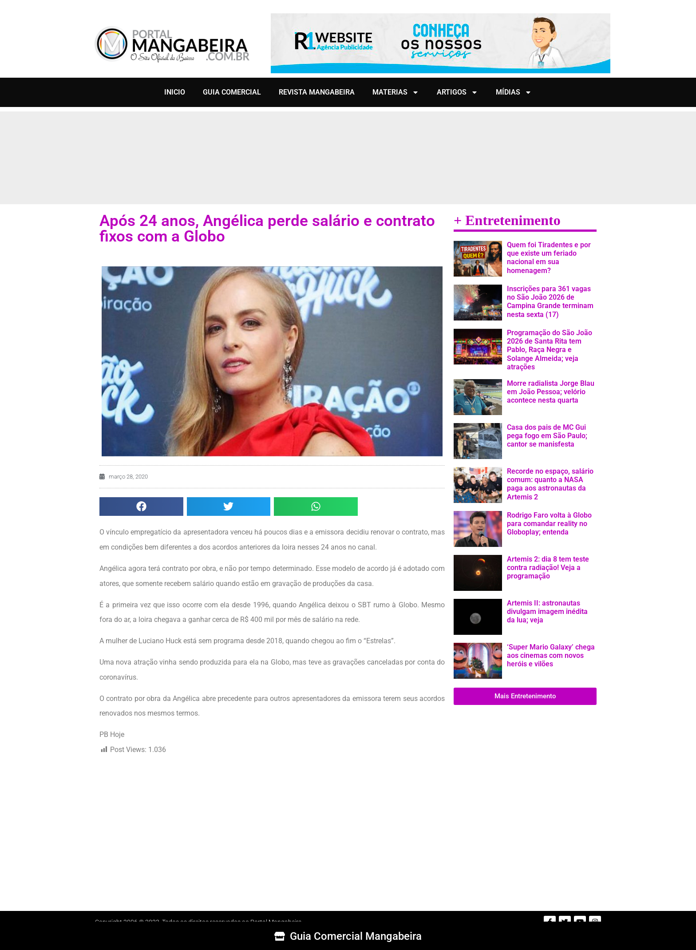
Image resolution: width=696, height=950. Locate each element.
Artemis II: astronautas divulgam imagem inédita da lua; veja (547, 611)
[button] (141, 506)
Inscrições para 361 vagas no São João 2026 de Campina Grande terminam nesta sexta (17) (550, 302)
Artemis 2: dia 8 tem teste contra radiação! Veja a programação (548, 567)
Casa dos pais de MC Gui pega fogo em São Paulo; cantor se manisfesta (547, 435)
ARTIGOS (457, 92)
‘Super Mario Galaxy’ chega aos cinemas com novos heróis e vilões (551, 655)
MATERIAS (395, 92)
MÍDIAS (514, 92)
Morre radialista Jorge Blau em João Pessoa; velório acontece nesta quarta (550, 391)
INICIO (174, 92)
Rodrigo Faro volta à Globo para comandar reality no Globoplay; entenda (549, 523)
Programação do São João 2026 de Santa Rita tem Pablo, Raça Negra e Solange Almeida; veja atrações (549, 350)
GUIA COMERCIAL (232, 92)
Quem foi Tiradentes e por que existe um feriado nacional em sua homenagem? (549, 258)
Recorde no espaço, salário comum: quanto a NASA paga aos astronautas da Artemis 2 (550, 484)
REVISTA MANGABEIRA (317, 92)
